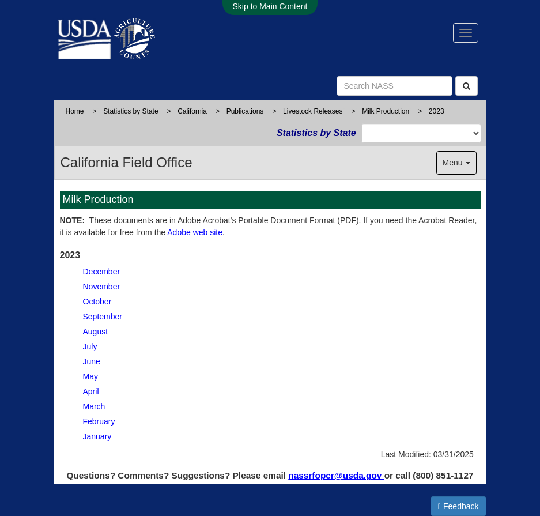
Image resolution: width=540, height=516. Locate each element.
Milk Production (385, 111)
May (90, 376)
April (91, 391)
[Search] (466, 86)
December (101, 271)
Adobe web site (194, 232)
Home (75, 111)
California (192, 111)
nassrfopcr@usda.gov (336, 475)
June (91, 361)
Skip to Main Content (270, 6)
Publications (245, 111)
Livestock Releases (312, 111)
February (99, 421)
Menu (457, 162)
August (95, 331)
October (97, 301)
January (97, 436)
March (94, 406)
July (90, 346)
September (102, 316)
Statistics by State (130, 111)
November (101, 286)
